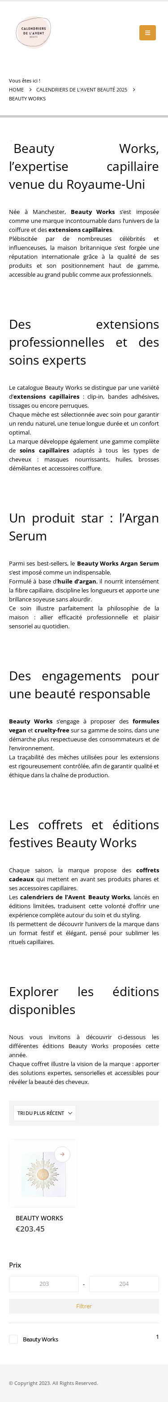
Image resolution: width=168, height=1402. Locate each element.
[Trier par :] (44, 1113)
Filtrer (84, 1306)
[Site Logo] (33, 32)
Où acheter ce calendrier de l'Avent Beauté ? (62, 1154)
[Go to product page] (43, 1173)
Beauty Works (40, 1339)
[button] (147, 32)
